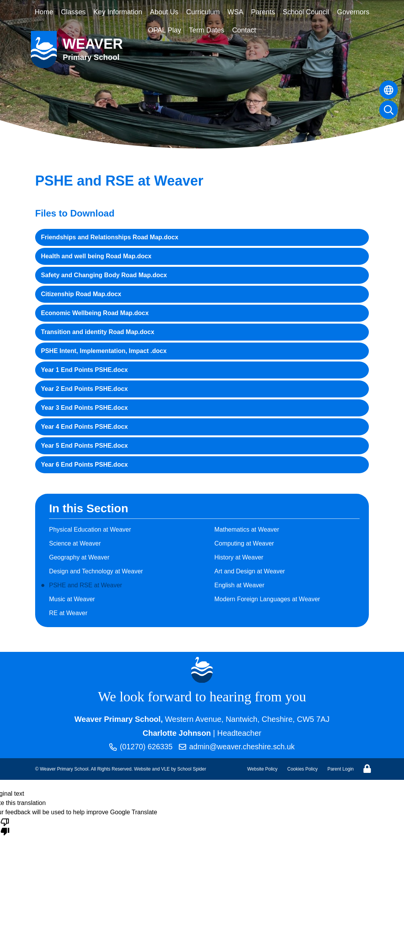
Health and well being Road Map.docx (96, 256)
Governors (353, 12)
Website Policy (262, 769)
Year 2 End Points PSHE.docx (84, 388)
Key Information (117, 12)
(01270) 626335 (138, 747)
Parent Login (341, 769)
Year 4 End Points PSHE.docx (84, 426)
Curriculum (203, 12)
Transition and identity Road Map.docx (97, 332)
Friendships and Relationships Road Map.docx (109, 237)
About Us (164, 12)
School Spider (191, 769)
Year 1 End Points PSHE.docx (84, 370)
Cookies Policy (302, 769)
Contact (244, 30)
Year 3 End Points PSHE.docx (84, 407)
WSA (235, 12)
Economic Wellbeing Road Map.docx (95, 313)
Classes (73, 12)
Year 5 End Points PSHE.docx (84, 445)
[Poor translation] (5, 826)
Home (44, 12)
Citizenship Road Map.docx (81, 294)
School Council (306, 12)
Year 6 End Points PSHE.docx (84, 464)
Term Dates (206, 30)
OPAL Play (164, 30)
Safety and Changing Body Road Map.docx (104, 275)
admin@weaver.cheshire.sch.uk (238, 747)
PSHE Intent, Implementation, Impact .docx (103, 351)
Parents (263, 12)
